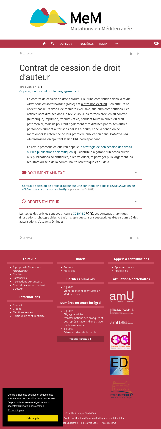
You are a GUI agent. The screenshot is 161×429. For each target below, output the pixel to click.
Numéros (87, 43)
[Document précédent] (131, 54)
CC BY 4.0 (83, 213)
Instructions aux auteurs (27, 281)
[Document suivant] (138, 54)
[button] (52, 44)
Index (104, 43)
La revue (66, 43)
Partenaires (20, 278)
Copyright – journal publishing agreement (49, 91)
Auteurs (68, 267)
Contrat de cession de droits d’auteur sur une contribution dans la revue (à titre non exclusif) (78, 187)
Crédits (17, 308)
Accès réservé (109, 422)
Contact (17, 305)
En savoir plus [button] (16, 410)
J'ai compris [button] (32, 418)
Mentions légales (23, 312)
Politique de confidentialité (29, 316)
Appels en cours (124, 267)
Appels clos (121, 270)
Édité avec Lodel (89, 422)
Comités (18, 274)
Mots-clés (69, 270)
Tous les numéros (80, 338)
